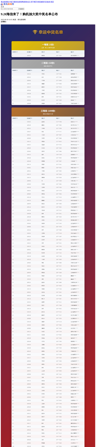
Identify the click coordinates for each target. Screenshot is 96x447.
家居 (52, 2)
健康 (42, 2)
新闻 (25, 2)
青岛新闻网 (19, 2)
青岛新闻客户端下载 (8, 2)
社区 (28, 2)
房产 (32, 2)
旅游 (48, 2)
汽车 (45, 2)
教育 (35, 2)
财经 (38, 2)
